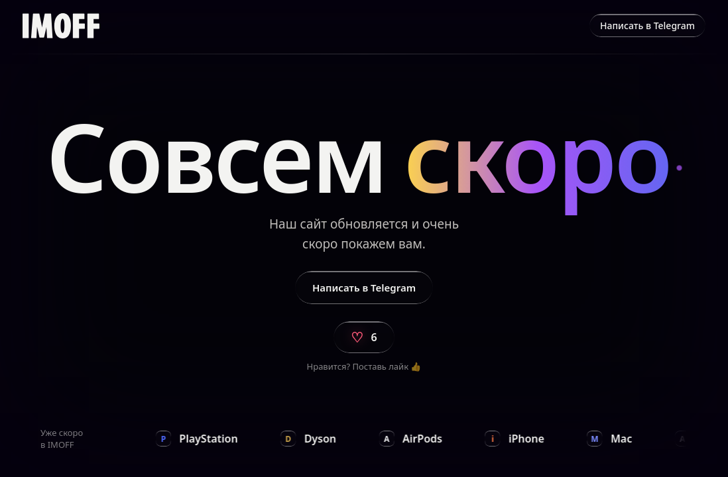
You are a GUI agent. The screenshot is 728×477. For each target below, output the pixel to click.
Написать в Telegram (647, 25)
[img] (61, 25)
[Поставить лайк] (364, 337)
